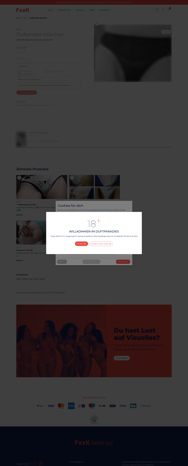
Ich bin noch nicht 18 (101, 244)
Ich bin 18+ (81, 244)
